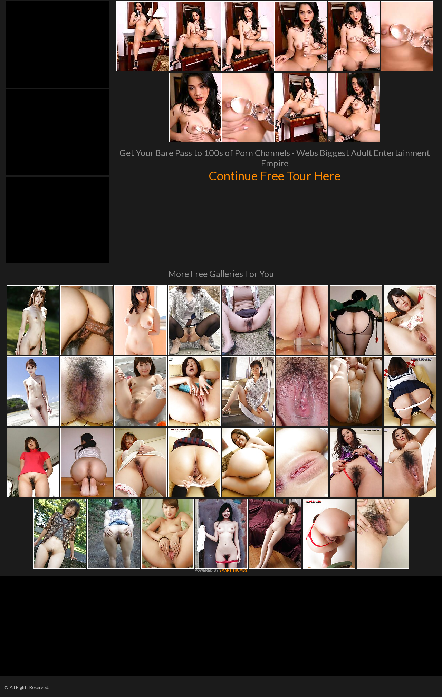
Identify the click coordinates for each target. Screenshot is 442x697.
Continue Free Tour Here (274, 175)
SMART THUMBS (233, 570)
